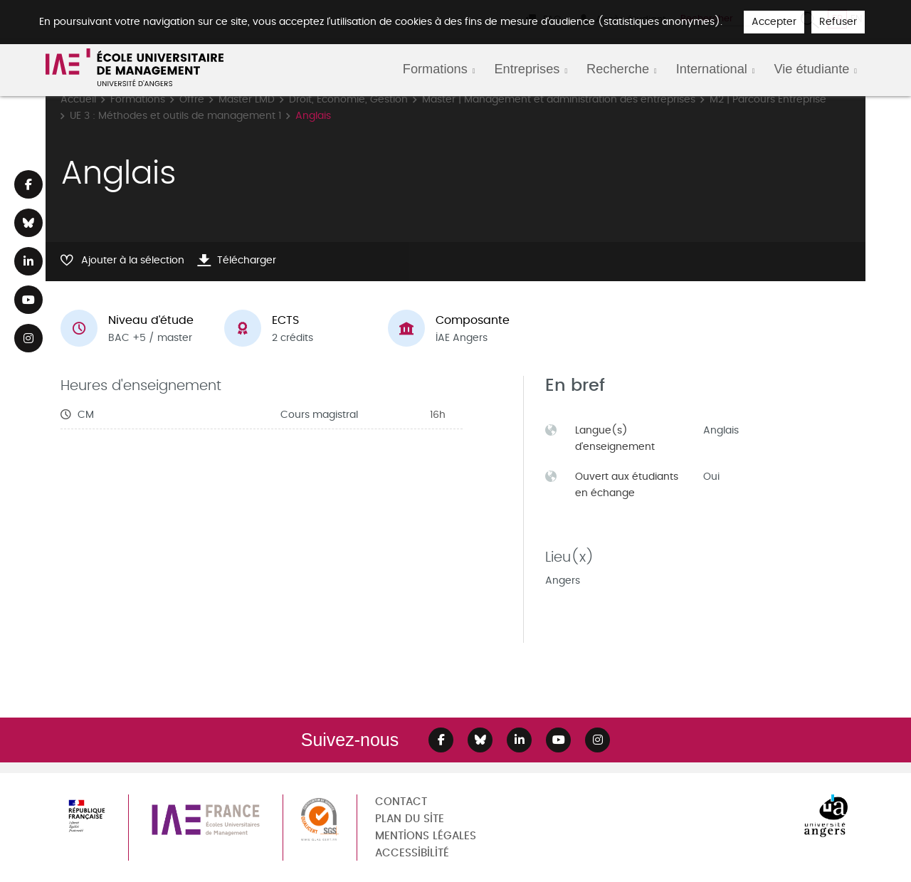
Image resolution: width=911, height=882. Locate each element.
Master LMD (246, 99)
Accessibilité (412, 853)
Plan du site (409, 819)
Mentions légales (425, 836)
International (711, 69)
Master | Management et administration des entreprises (558, 99)
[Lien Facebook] (28, 184)
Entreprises (526, 69)
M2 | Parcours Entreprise (768, 99)
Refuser (838, 21)
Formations (435, 69)
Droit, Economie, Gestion (348, 99)
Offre (191, 99)
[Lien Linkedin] (28, 261)
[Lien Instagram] (28, 338)
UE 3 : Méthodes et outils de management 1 (175, 115)
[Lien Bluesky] (28, 223)
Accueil (78, 99)
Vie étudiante (811, 69)
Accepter (774, 21)
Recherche (617, 69)
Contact (401, 802)
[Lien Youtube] (28, 299)
